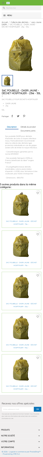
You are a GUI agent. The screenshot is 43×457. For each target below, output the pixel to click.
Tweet (18, 116)
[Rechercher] (21, 8)
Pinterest (24, 116)
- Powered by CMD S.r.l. (11, 454)
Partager (12, 116)
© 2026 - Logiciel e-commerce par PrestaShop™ (21, 452)
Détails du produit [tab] (28, 127)
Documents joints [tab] (28, 131)
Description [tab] (12, 127)
